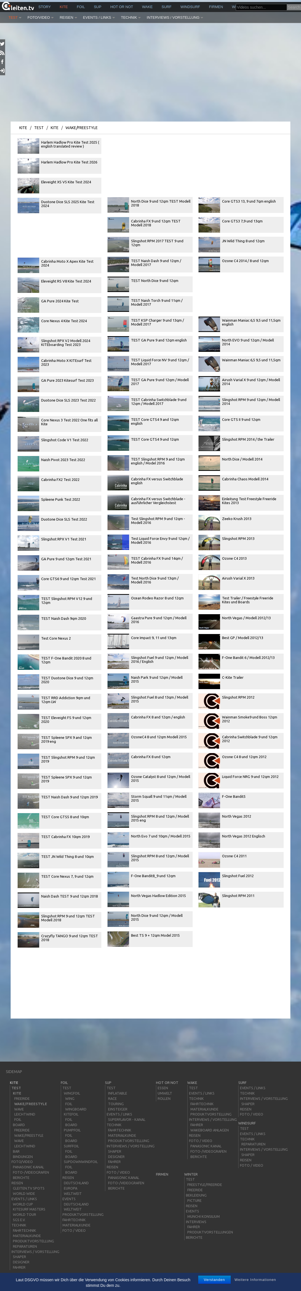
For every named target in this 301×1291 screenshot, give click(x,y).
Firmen (216, 7)
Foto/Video (38, 17)
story (44, 7)
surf (166, 7)
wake (147, 7)
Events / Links (97, 17)
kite (64, 7)
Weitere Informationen (255, 1280)
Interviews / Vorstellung (173, 17)
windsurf (190, 7)
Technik (129, 17)
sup (97, 7)
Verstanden (214, 1280)
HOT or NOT (121, 7)
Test (13, 17)
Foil (81, 7)
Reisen (66, 17)
